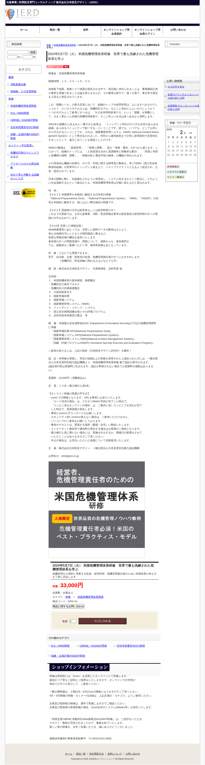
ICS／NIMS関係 (60, 645)
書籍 (11, 77)
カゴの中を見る (176, 86)
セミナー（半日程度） (21, 145)
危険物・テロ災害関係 (23, 91)
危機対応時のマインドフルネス (24, 154)
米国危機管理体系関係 (65, 45)
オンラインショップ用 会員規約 (118, 31)
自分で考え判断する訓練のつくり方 (24, 176)
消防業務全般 (18, 84)
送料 (85, 29)
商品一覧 (55, 29)
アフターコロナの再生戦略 (24, 165)
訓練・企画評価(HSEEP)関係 (68, 655)
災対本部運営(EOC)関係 (131, 645)
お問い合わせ (178, 29)
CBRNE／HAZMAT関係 (93, 645)
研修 (48, 45)
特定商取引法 (96, 753)
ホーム (24, 29)
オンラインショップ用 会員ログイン (148, 31)
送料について (115, 753)
